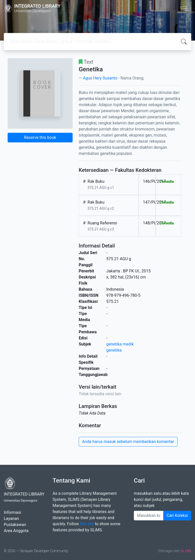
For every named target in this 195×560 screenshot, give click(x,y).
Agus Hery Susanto (100, 78)
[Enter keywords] (149, 515)
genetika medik (120, 344)
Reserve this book (40, 137)
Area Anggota (16, 530)
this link (87, 523)
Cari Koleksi (177, 515)
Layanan (11, 518)
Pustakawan (15, 524)
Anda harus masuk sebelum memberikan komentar (128, 441)
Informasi (12, 512)
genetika (114, 350)
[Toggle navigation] (184, 8)
